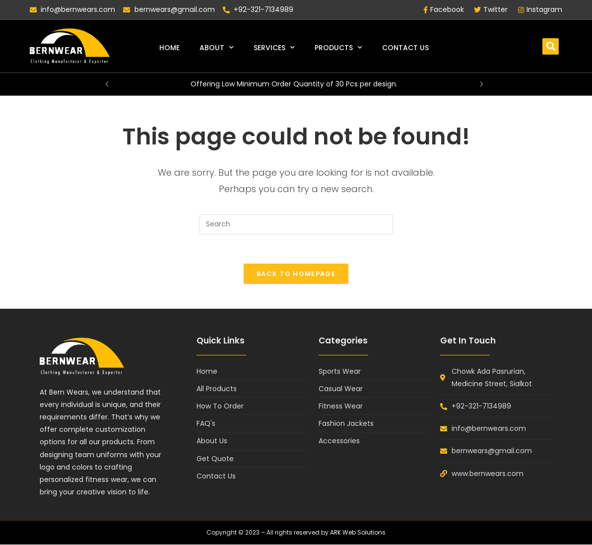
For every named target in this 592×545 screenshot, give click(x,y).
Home (169, 48)
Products (338, 47)
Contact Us (405, 48)
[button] (550, 46)
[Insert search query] (296, 224)
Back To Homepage (296, 274)
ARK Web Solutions (358, 533)
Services (274, 47)
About (216, 47)
